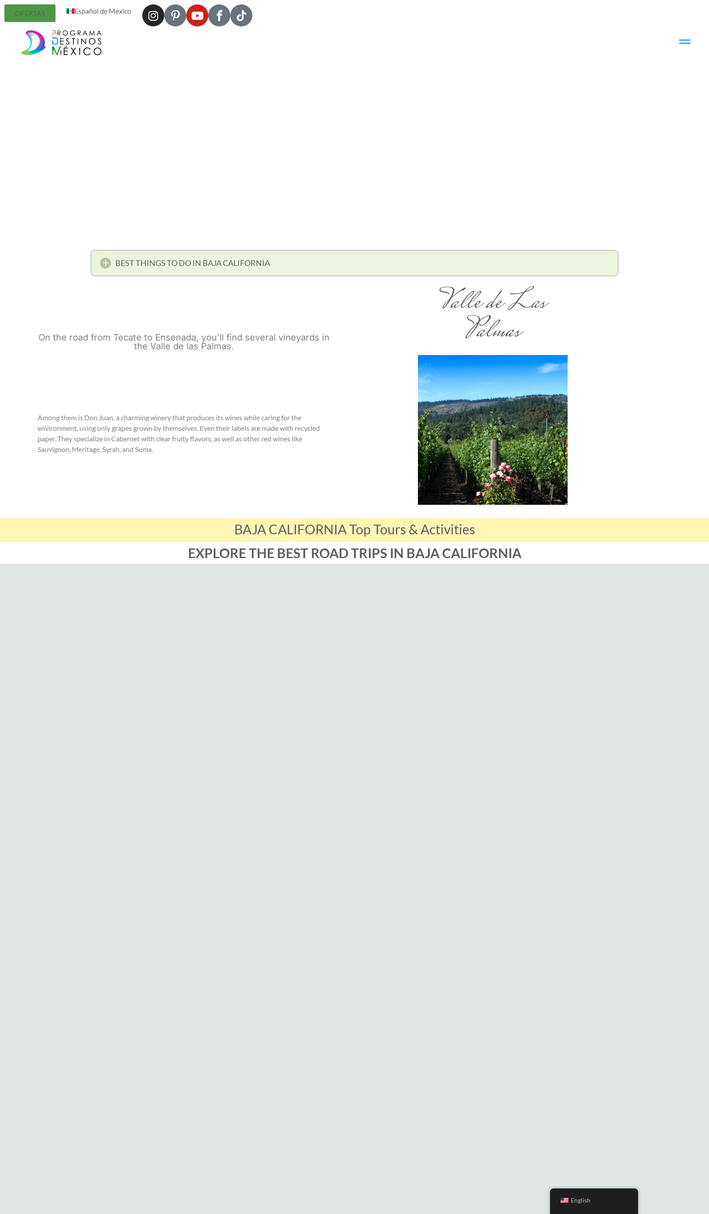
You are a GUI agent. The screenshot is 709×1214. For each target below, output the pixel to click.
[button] (354, 266)
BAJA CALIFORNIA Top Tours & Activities (354, 529)
